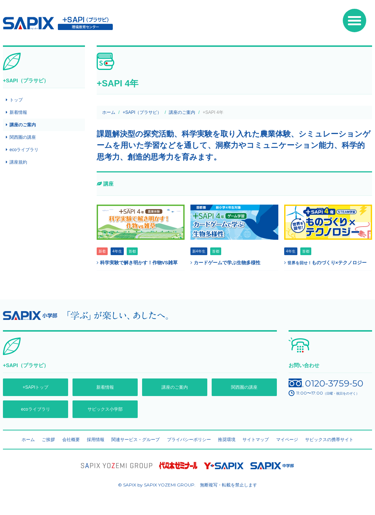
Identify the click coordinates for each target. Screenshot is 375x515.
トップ (16, 99)
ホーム (108, 112)
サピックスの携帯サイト (329, 439)
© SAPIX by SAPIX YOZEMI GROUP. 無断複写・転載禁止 (187, 485)
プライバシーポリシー (189, 439)
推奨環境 (226, 439)
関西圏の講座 (23, 137)
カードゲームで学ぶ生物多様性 (225, 262)
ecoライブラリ (24, 149)
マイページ (287, 439)
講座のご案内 (182, 112)
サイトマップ (255, 439)
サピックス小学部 (105, 409)
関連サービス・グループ (135, 439)
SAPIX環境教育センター (58, 23)
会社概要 (71, 439)
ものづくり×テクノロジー (325, 262)
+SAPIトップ (35, 387)
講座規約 (18, 162)
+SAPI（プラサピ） (142, 112)
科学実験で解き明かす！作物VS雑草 (137, 262)
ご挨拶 (48, 439)
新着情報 (18, 112)
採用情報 (95, 439)
